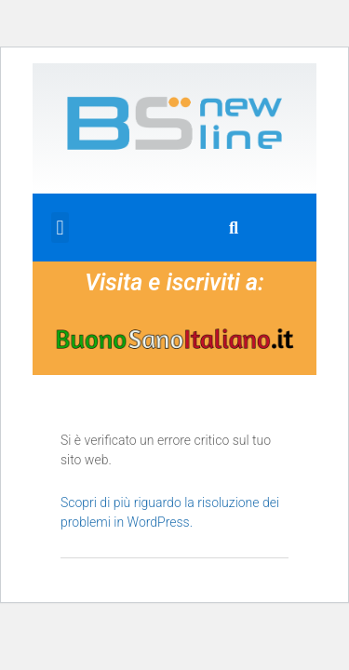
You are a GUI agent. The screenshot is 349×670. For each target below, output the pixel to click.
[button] (60, 227)
